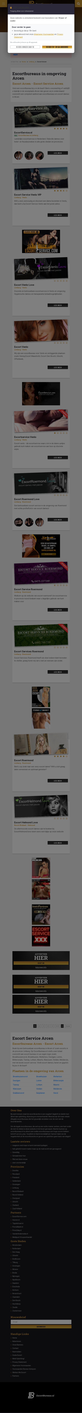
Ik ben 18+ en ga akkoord (57, 47)
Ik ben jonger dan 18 (25, 47)
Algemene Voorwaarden (44, 34)
